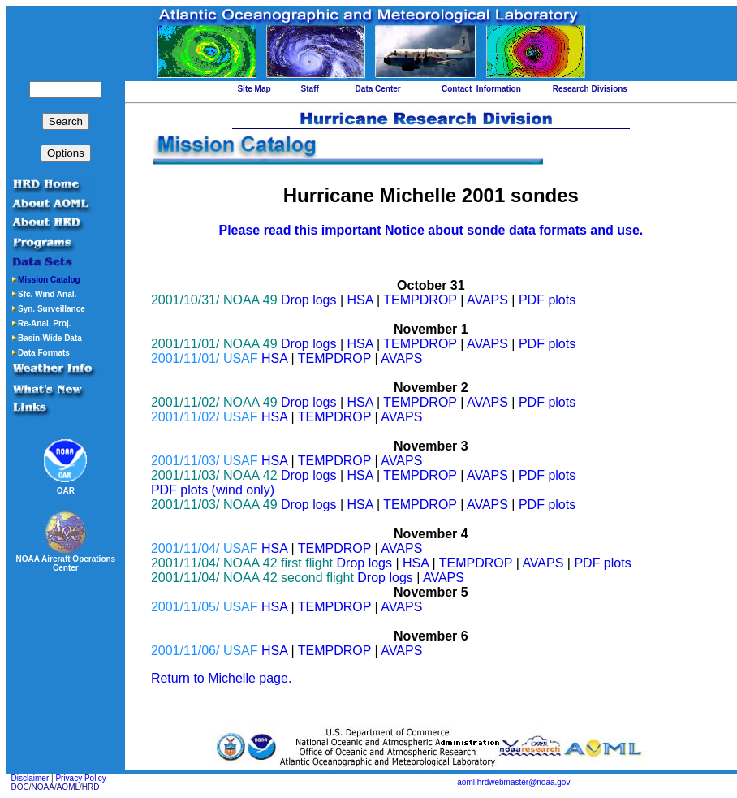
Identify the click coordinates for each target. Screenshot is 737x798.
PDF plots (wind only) (212, 490)
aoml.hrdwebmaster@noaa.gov (513, 782)
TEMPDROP (419, 300)
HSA (360, 300)
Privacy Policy (80, 778)
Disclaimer (30, 778)
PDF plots (547, 300)
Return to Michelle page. (221, 678)
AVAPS (487, 300)
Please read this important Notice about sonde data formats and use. (430, 230)
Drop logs (308, 300)
